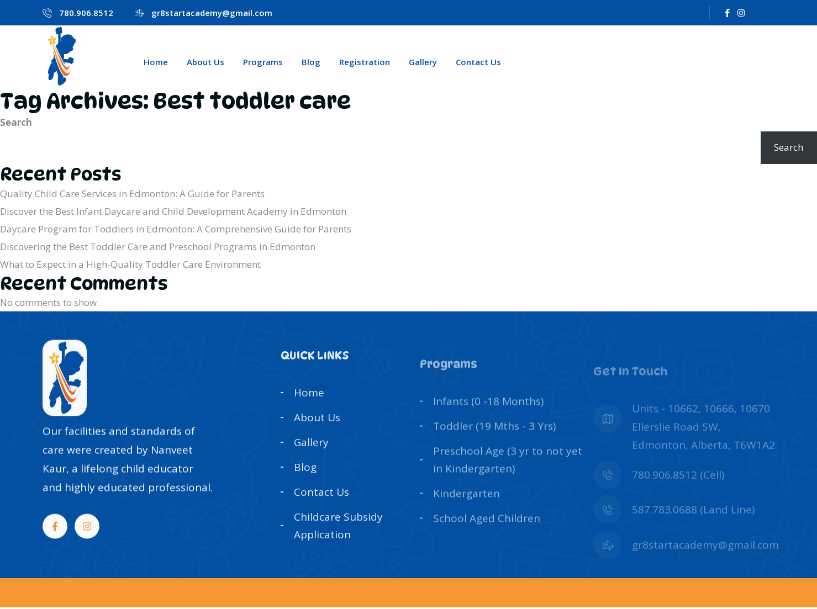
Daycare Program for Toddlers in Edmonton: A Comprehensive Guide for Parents (175, 229)
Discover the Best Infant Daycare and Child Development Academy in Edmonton (173, 211)
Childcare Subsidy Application (338, 536)
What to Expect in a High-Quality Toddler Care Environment (130, 264)
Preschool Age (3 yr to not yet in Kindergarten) (507, 478)
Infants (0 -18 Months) (488, 420)
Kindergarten (466, 511)
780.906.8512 (86, 12)
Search (16, 122)
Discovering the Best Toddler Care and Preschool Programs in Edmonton (157, 246)
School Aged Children (486, 535)
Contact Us (478, 61)
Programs (263, 61)
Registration (364, 61)
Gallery (423, 61)
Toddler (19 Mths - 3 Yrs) (494, 444)
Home (156, 61)
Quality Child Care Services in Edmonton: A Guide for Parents (132, 193)
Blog (311, 61)
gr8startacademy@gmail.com (211, 12)
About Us (205, 61)
